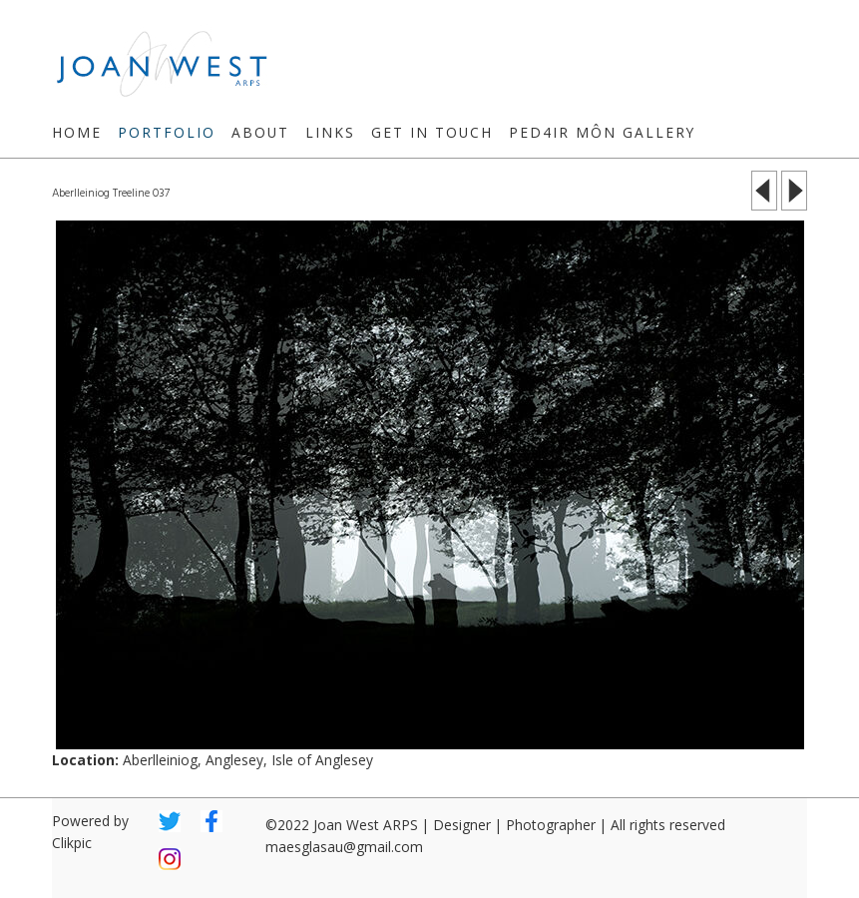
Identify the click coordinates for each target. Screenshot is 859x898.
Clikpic (72, 842)
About (260, 132)
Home (77, 132)
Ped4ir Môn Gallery (602, 132)
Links (330, 132)
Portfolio (166, 132)
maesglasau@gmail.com (344, 846)
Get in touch (432, 132)
